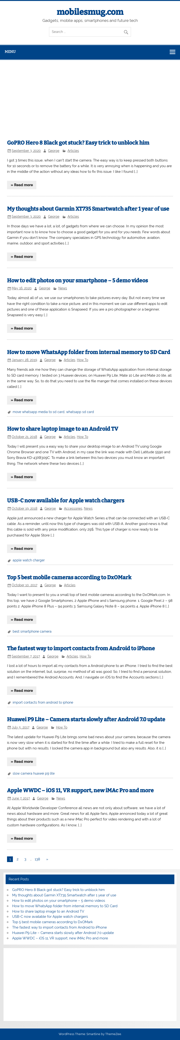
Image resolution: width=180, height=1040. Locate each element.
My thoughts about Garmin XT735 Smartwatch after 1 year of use (88, 209)
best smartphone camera (32, 631)
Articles (73, 151)
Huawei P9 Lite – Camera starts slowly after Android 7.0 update (86, 719)
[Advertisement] (90, 95)
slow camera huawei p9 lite (34, 773)
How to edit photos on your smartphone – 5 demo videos (77, 280)
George (53, 151)
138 (37, 859)
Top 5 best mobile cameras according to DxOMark (69, 577)
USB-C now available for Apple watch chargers (65, 500)
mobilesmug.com (90, 12)
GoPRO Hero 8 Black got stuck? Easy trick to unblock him (78, 143)
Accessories (73, 508)
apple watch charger (29, 560)
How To (82, 360)
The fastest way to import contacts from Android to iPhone (81, 648)
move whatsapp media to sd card (38, 412)
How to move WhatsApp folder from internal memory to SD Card (88, 352)
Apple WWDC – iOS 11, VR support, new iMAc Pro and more (80, 790)
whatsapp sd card (80, 412)
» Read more (22, 185)
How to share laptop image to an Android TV (62, 429)
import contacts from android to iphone (43, 702)
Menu (10, 52)
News (62, 288)
